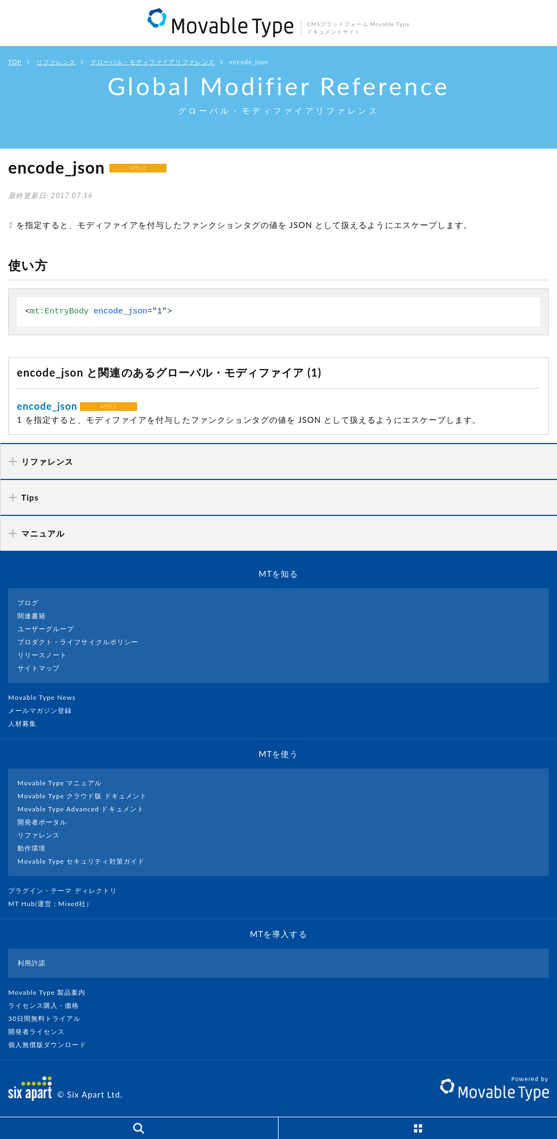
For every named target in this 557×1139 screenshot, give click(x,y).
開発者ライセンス (41, 1031)
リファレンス (56, 61)
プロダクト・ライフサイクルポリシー (77, 642)
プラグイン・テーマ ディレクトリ (67, 890)
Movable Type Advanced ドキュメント (80, 809)
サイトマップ (38, 668)
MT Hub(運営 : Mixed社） (55, 904)
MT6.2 (138, 168)
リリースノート (42, 655)
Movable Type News (46, 697)
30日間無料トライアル (49, 1018)
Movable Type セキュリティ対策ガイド (81, 861)
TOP (15, 61)
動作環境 (31, 848)
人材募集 (26, 723)
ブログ (28, 603)
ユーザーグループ (45, 629)
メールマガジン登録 (44, 710)
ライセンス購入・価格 (48, 1005)
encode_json (47, 406)
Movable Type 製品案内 (51, 992)
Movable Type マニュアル (59, 783)
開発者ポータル (42, 822)
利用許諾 (31, 963)
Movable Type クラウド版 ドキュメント (82, 796)
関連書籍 (31, 616)
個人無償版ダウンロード (51, 1045)
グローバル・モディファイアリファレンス (152, 61)
